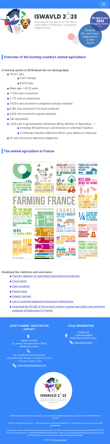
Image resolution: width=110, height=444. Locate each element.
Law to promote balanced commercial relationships (42, 301)
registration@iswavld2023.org (31, 365)
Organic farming (21, 296)
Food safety (19, 281)
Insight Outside (60, 440)
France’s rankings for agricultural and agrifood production (46, 276)
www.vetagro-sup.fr (83, 342)
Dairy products (21, 286)
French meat (19, 291)
